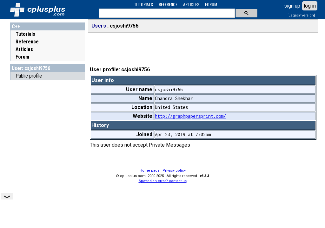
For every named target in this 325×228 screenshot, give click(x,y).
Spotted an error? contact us (163, 181)
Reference (27, 42)
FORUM (211, 4)
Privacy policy (174, 170)
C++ (16, 26)
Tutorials (25, 34)
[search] (166, 13)
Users (98, 26)
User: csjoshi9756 (31, 68)
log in (310, 6)
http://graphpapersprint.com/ (190, 116)
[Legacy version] (301, 15)
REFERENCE (168, 4)
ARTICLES (191, 4)
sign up (292, 6)
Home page (150, 170)
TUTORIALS (143, 4)
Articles (24, 49)
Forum (22, 57)
